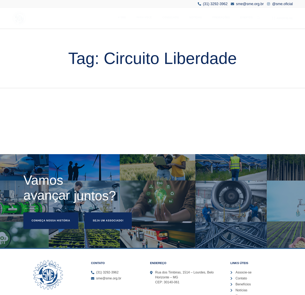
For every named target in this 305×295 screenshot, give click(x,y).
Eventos (246, 17)
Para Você (144, 17)
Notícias (195, 17)
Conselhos (170, 17)
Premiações (221, 17)
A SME (122, 17)
